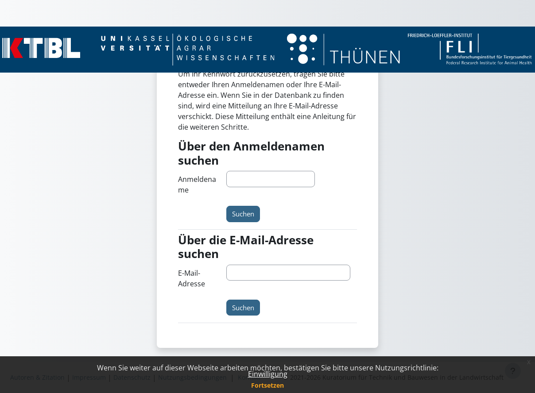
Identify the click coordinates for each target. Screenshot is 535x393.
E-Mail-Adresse (191, 278)
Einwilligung (267, 374)
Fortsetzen (267, 385)
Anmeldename (197, 184)
